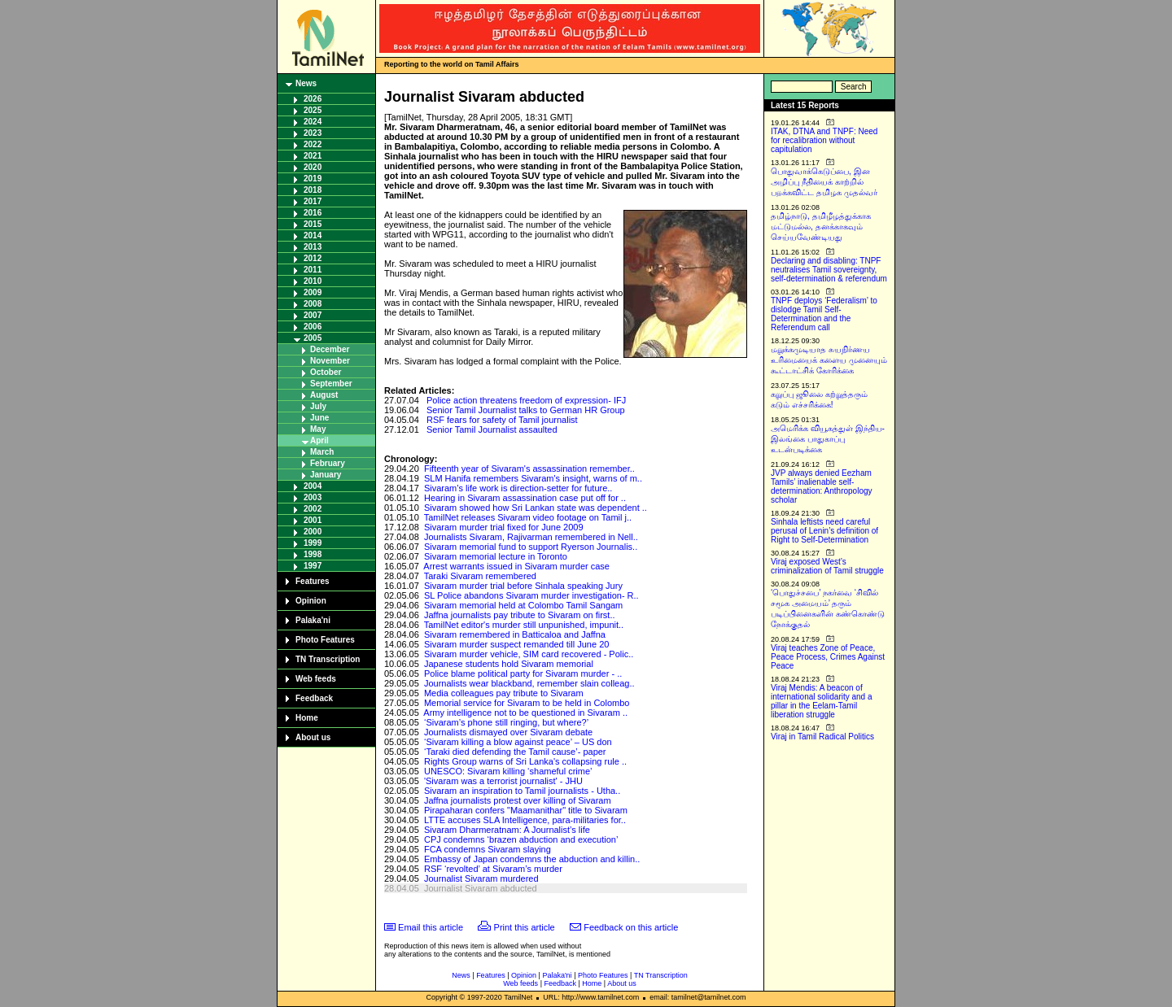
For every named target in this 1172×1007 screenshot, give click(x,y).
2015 (312, 224)
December (329, 349)
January (325, 474)
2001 (312, 520)
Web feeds (315, 678)
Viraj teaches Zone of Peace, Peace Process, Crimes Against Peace (828, 656)
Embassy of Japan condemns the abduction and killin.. (532, 859)
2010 (312, 281)
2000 (312, 531)
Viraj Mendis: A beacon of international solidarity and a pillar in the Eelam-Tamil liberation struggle (821, 701)
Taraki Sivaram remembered (480, 576)
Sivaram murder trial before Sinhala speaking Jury (523, 586)
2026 (312, 98)
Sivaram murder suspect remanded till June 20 (516, 644)
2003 (312, 497)
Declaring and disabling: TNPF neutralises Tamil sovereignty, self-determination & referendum (829, 269)
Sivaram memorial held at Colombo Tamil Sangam (523, 605)
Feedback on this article (631, 927)
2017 (312, 201)
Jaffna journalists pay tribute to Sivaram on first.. (519, 615)
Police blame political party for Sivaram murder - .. (523, 673)
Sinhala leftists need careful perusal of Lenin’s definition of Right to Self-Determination (824, 530)
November (330, 360)
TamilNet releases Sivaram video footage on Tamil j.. (528, 517)
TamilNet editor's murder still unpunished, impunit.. (523, 625)
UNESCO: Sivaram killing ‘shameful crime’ (508, 771)
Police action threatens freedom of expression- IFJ (526, 400)
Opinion (310, 600)
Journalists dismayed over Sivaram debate (508, 732)
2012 (312, 258)
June (319, 417)
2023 (312, 133)
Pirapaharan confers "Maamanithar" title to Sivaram (526, 810)
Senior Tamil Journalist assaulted (492, 429)
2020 (312, 167)
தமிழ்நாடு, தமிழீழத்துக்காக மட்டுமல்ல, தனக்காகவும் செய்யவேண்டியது (821, 226)
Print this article (524, 927)
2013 (312, 246)
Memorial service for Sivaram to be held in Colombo (527, 703)
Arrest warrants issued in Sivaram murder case (516, 566)
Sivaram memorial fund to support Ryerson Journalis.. (530, 546)
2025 (312, 110)
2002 (312, 508)
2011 (312, 269)
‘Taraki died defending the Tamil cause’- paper (515, 751)
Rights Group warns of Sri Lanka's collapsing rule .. (525, 761)
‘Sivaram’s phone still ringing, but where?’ (506, 722)
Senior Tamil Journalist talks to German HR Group (525, 410)
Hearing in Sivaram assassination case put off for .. (525, 498)
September (331, 383)
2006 (312, 326)
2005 (312, 337)
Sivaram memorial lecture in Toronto (495, 556)
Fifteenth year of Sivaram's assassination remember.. (529, 468)
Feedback (314, 698)
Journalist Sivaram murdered (481, 878)
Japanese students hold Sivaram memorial (508, 664)
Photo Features (325, 639)
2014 (312, 235)
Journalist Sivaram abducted (480, 888)
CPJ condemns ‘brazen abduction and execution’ (521, 839)
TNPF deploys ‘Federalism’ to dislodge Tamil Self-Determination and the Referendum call (824, 314)
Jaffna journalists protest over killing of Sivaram (517, 800)
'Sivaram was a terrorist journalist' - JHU (503, 781)
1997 (312, 565)
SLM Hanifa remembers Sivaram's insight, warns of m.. (533, 478)
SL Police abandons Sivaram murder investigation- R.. (531, 595)
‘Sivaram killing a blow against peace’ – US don (518, 742)
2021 (312, 155)
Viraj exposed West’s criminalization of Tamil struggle (827, 566)
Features (312, 581)
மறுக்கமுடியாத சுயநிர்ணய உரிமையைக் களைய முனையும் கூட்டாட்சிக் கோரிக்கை (829, 360)
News (306, 83)
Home (306, 717)
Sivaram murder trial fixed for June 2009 (504, 527)
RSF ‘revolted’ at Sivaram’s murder (493, 869)
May (318, 429)
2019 (312, 178)
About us (312, 737)
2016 (312, 212)
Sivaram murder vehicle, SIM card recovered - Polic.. (528, 654)
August (324, 394)
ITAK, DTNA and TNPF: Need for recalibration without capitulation (824, 140)
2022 (312, 144)
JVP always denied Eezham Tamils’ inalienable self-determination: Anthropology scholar (821, 486)
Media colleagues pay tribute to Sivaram (504, 693)
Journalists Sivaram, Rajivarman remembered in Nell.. (531, 537)
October (325, 372)
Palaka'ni (312, 620)
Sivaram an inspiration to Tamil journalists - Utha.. (522, 791)
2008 (312, 303)
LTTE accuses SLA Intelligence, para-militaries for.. (525, 820)
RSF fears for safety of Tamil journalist (502, 420)
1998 (312, 554)
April (319, 440)
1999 (312, 542)
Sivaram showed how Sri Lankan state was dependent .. (535, 507)
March (322, 451)
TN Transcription (327, 659)
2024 (312, 121)
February (327, 463)
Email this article (430, 927)
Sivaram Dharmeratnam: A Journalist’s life (507, 830)
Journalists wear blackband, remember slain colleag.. (529, 683)
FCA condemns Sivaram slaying (487, 849)
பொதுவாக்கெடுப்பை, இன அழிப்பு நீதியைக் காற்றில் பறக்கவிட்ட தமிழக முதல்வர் (824, 182)
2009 (312, 292)
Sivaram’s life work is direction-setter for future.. (518, 488)
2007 (312, 315)
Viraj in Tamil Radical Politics (822, 736)
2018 (312, 189)
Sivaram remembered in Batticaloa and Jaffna (515, 634)
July (318, 406)
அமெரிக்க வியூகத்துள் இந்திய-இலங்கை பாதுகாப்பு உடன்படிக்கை (828, 439)
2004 (312, 486)
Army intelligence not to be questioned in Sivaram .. (525, 712)
